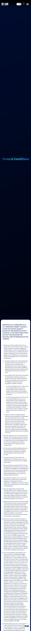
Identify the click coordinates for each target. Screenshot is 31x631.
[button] (27, 4)
